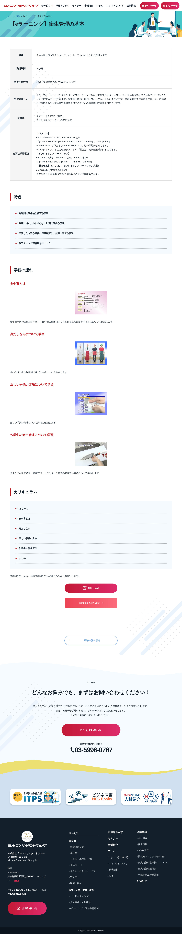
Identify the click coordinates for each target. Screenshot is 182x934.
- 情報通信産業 (76, 847)
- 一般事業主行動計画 (148, 874)
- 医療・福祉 (75, 883)
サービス (45, 5)
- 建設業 (73, 853)
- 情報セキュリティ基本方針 (151, 856)
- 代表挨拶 (113, 869)
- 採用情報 (142, 844)
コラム (99, 5)
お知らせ (142, 881)
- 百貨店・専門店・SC (80, 859)
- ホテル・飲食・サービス (82, 871)
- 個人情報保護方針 (146, 868)
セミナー (76, 5)
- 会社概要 (142, 838)
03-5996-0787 (93, 750)
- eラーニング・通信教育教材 (84, 908)
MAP (16, 880)
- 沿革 (111, 875)
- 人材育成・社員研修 (80, 902)
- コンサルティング (78, 896)
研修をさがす (62, 5)
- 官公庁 (73, 877)
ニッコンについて (114, 5)
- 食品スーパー (76, 865)
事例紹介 (88, 5)
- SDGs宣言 (143, 850)
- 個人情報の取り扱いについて (152, 862)
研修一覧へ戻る (92, 640)
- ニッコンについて (117, 863)
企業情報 (131, 5)
